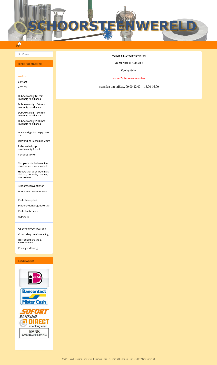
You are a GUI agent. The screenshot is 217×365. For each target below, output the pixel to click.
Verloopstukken (27, 154)
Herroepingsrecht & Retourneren (30, 241)
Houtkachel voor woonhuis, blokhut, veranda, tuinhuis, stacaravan (34, 174)
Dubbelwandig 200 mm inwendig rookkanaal (31, 122)
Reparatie (23, 216)
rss (105, 359)
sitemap (98, 359)
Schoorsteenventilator (31, 185)
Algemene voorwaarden (32, 228)
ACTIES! (22, 87)
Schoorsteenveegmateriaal (34, 205)
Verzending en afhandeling (33, 234)
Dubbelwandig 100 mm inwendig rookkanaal (31, 105)
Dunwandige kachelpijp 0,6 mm (33, 134)
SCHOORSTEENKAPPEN (32, 191)
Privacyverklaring (28, 248)
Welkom (22, 76)
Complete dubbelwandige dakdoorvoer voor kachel (33, 164)
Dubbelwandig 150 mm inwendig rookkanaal (31, 114)
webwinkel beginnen (118, 359)
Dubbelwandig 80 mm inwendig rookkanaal (30, 97)
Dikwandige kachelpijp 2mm (34, 140)
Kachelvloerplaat (27, 200)
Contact (22, 81)
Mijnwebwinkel (148, 359)
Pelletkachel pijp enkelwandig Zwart (29, 147)
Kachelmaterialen (28, 211)
